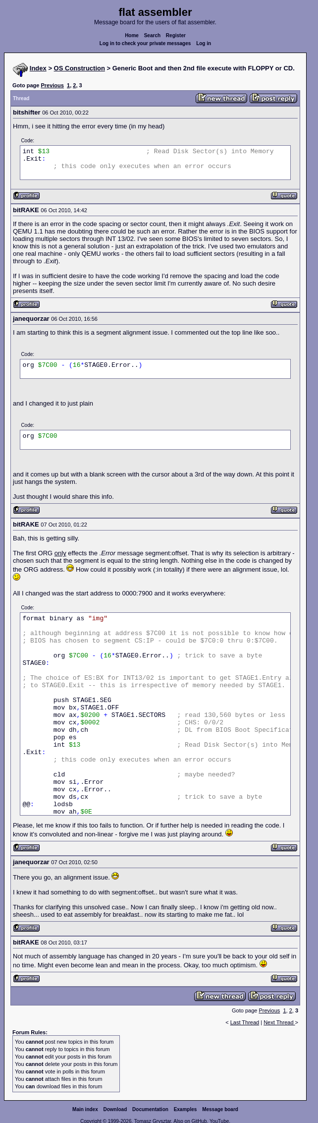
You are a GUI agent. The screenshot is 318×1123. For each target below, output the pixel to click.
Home (132, 35)
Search (152, 35)
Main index (85, 1109)
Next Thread (279, 1022)
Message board (220, 1109)
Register (176, 35)
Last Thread (245, 1022)
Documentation (150, 1109)
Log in (203, 43)
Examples (185, 1109)
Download (115, 1109)
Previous (52, 85)
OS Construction (79, 68)
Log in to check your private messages (145, 43)
